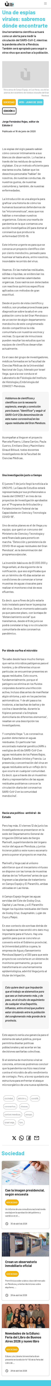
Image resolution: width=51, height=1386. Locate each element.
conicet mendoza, (12, 1114)
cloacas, (24, 1106)
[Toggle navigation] (45, 3)
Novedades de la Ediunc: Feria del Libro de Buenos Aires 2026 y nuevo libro (23, 1337)
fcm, (21, 1122)
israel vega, (9, 1122)
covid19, (35, 1098)
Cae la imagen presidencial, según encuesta (25, 1192)
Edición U (9, 110)
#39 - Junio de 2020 (30, 102)
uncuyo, (29, 1114)
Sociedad (9, 102)
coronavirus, (10, 1106)
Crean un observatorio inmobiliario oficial (21, 1264)
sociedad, (8, 1098)
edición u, (22, 1098)
